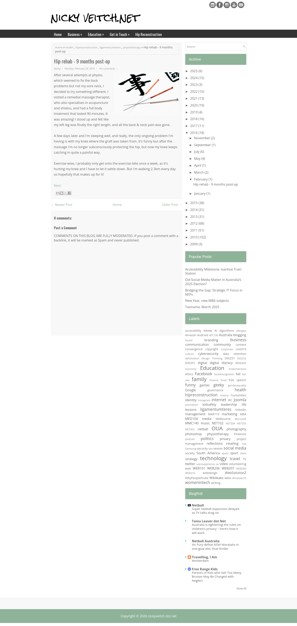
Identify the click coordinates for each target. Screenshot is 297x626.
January (200, 193)
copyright (211, 349)
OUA (217, 428)
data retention (234, 354)
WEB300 (241, 468)
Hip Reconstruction (148, 34)
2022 (194, 91)
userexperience (205, 464)
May (197, 158)
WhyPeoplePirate (197, 478)
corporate (227, 349)
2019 (194, 112)
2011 (194, 230)
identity (191, 400)
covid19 (241, 349)
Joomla (240, 399)
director (241, 363)
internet (219, 399)
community (222, 344)
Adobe (208, 331)
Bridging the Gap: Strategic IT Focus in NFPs (213, 292)
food (223, 380)
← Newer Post (61, 204)
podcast (190, 439)
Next (57, 185)
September (203, 145)
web (188, 468)
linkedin (241, 410)
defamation (192, 358)
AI (216, 331)
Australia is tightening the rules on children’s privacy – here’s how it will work (216, 529)
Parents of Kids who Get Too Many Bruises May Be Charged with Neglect (216, 577)
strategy (191, 459)
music (205, 423)
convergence (194, 349)
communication (197, 344)
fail (238, 374)
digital (202, 363)
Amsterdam (200, 561)
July (197, 151)
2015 (194, 203)
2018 (194, 119)
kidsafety (209, 404)
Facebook (203, 373)
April (198, 165)
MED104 (191, 418)
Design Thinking (212, 358)
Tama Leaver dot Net (209, 521)
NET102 (218, 423)
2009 (194, 244)
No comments (107, 68)
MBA (243, 414)
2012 (194, 223)
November (202, 138)
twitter (190, 464)
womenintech (197, 482)
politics (207, 438)
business (238, 339)
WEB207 (228, 468)
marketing (229, 414)
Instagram (204, 400)
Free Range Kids (205, 569)
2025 (194, 71)
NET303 (190, 429)
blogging (239, 335)
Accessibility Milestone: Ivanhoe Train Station (213, 271)
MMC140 (192, 423)
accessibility (193, 331)
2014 (194, 210)
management (195, 414)
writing (215, 483)
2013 (194, 216)
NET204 (230, 423)
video (224, 464)
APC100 (213, 335)
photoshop (193, 434)
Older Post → (172, 204)
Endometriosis (237, 369)
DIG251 (230, 358)
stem (243, 453)
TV (244, 459)
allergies (241, 331)
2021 (194, 98)
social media (235, 448)
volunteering (237, 464)
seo (210, 448)
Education (97, 33)
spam (225, 453)
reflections (214, 443)
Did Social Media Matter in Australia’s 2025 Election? (213, 281)
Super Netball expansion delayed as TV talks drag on (215, 511)
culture (189, 354)
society (190, 453)
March (199, 172)
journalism (191, 404)
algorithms (226, 331)
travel (235, 458)
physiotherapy (131, 47)
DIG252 (241, 358)
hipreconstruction (87, 47)
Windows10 (239, 478)
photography (236, 429)
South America (208, 453)
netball (203, 429)
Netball (198, 505)
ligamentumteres (110, 47)
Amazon (190, 335)
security (202, 448)
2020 (194, 105)
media (207, 418)
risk (244, 444)
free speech (237, 380)
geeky (218, 385)
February (201, 179)
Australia (225, 335)
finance (213, 380)
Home (58, 34)
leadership (229, 404)
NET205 (241, 423)
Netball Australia (206, 541)
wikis (228, 478)
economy (190, 369)
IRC (230, 400)
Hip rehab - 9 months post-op (82, 61)
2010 (194, 237)
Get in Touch (121, 33)
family (199, 379)
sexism (218, 448)
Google (190, 390)
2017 (194, 126)
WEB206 (213, 468)
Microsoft (240, 419)
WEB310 (190, 473)
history (224, 395)
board (189, 340)
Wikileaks (216, 478)
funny (190, 385)
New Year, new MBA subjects (207, 300)
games (205, 385)
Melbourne (223, 419)
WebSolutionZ (235, 473)
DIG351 (190, 363)
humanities (238, 395)
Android (202, 335)
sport (234, 453)
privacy (225, 439)
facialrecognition (224, 374)
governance (215, 390)
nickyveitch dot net (162, 616)
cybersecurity (208, 353)
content (241, 345)
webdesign (210, 473)
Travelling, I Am (204, 557)
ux (217, 464)
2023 (194, 84)
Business (76, 33)
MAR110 (213, 414)
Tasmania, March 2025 (202, 307)
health (69, 47)
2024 (194, 78)
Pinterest (240, 434)
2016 (194, 132)
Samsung (190, 448)
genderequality (237, 385)
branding (211, 340)
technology (213, 458)
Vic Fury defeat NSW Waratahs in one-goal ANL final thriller (215, 546)
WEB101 (199, 468)
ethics (189, 374)
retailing (232, 443)
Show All (241, 588)
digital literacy (221, 363)
